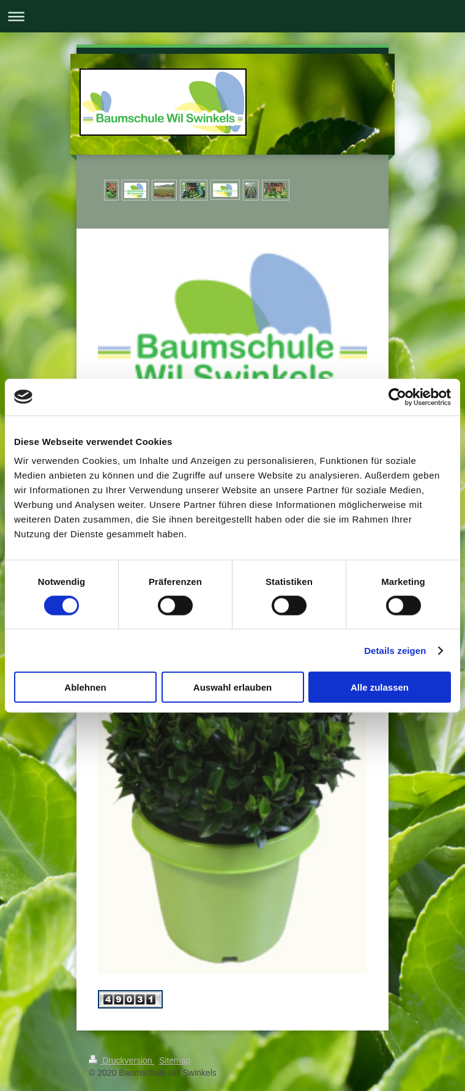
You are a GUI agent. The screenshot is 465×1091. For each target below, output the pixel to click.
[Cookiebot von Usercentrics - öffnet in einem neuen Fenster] (397, 397)
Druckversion (121, 1060)
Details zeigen (395, 650)
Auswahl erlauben (232, 687)
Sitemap (174, 1060)
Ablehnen (85, 687)
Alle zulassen (380, 687)
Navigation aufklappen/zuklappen (232, 16)
